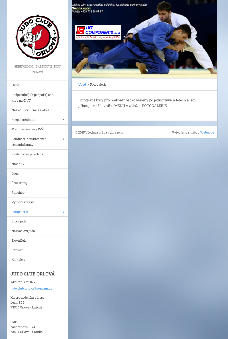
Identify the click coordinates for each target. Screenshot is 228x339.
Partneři (18, 250)
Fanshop (18, 192)
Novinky (18, 164)
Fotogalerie (20, 212)
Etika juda (19, 221)
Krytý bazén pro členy (27, 154)
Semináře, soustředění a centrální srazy (29, 142)
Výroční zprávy (23, 202)
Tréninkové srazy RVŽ (28, 129)
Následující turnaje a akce (30, 110)
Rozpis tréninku (23, 119)
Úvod (15, 85)
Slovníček (19, 240)
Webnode (207, 132)
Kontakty (18, 259)
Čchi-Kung (19, 183)
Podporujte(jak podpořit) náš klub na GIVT (32, 97)
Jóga (15, 173)
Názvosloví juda (23, 231)
